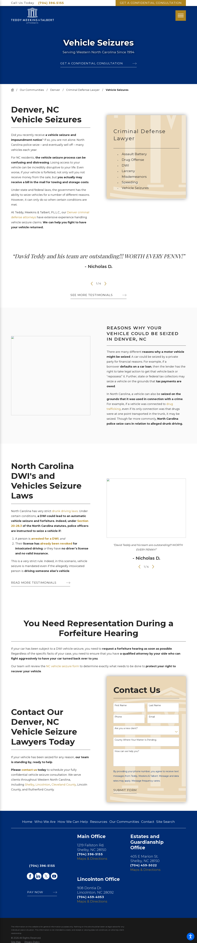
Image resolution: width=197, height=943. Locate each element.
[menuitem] (150, 154)
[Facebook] (30, 876)
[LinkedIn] (38, 876)
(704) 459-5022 (143, 865)
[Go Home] (13, 90)
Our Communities (32, 89)
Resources (98, 822)
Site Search (165, 822)
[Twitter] (46, 876)
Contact (147, 822)
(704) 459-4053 (90, 897)
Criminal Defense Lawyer (83, 89)
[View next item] (105, 284)
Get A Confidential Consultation (151, 3)
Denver (55, 89)
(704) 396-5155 (51, 3)
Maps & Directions (92, 859)
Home (27, 822)
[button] (190, 936)
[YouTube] (54, 876)
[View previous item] (92, 284)
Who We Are (45, 822)
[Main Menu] (180, 15)
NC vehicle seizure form (62, 666)
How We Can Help (73, 822)
